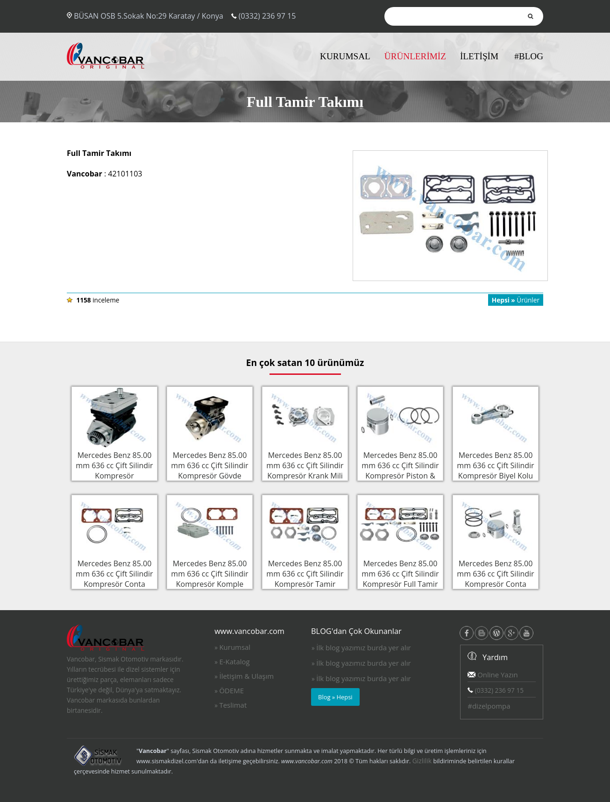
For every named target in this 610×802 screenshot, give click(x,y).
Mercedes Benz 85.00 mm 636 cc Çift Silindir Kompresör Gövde (209, 464)
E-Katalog (234, 661)
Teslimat (233, 705)
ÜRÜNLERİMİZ (415, 56)
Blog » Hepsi (335, 697)
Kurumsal (234, 647)
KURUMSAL (345, 56)
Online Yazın (493, 674)
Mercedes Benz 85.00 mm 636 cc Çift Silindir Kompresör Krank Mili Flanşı (305, 469)
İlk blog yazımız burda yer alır (363, 647)
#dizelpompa (489, 706)
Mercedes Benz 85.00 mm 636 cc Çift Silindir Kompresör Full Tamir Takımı (400, 578)
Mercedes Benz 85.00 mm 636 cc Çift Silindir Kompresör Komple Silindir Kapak (209, 578)
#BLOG (528, 56)
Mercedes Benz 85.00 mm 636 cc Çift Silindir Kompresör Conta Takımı (114, 578)
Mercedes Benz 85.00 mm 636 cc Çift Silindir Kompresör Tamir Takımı (305, 578)
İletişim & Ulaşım (246, 676)
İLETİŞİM (479, 56)
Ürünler (515, 299)
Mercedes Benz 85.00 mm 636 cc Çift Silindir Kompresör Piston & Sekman (400, 469)
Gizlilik (422, 760)
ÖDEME (231, 690)
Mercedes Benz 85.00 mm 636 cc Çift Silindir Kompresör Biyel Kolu (495, 464)
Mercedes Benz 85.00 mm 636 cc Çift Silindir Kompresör (114, 464)
